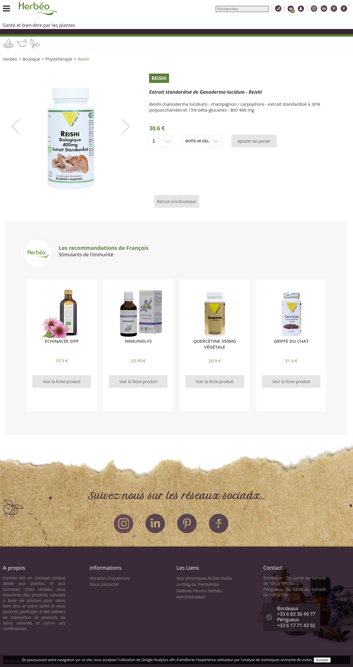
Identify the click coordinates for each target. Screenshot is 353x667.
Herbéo (10, 59)
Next (126, 126)
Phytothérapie (58, 59)
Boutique (31, 59)
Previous (15, 126)
